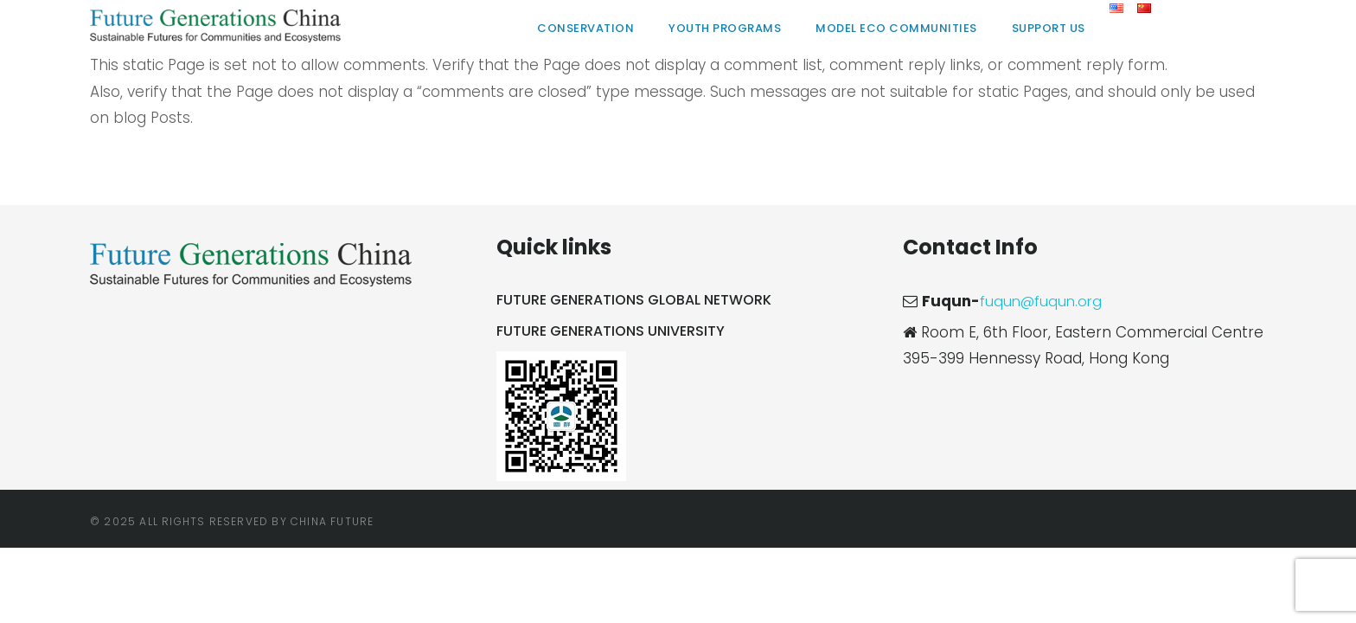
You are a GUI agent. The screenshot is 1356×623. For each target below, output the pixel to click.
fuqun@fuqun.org (1043, 301)
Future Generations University (610, 331)
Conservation (585, 28)
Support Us (1048, 28)
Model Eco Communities (896, 28)
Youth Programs (724, 28)
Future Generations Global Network (633, 300)
